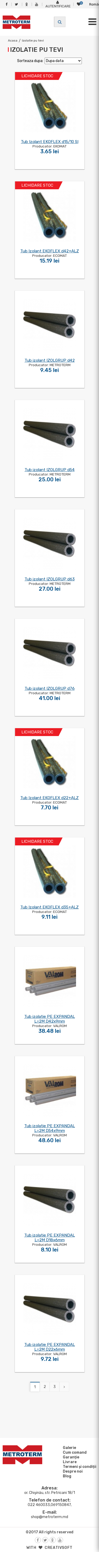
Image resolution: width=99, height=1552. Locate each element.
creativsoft (59, 1547)
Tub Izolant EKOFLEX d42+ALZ (49, 251)
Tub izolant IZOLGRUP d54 (50, 469)
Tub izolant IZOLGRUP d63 (50, 579)
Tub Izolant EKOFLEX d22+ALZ (49, 797)
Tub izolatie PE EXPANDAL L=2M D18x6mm (49, 1237)
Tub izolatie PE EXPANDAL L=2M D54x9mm (49, 1128)
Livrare (69, 1461)
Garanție (70, 1457)
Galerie (68, 1447)
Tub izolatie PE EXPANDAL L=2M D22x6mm (49, 1347)
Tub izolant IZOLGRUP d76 (50, 688)
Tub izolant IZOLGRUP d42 (50, 360)
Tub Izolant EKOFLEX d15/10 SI (49, 141)
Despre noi (72, 1471)
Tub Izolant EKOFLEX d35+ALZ (49, 907)
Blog (66, 1476)
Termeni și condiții (78, 1466)
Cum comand (74, 1452)
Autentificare (58, 4)
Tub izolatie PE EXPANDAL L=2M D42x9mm (49, 1019)
